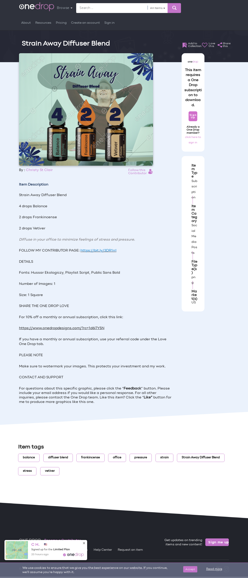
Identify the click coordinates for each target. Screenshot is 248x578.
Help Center (103, 549)
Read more (214, 569)
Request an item (130, 549)
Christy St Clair (39, 170)
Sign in (109, 22)
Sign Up (192, 116)
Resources (43, 22)
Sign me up (218, 542)
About (26, 22)
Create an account (85, 22)
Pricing (61, 22)
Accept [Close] (190, 569)
